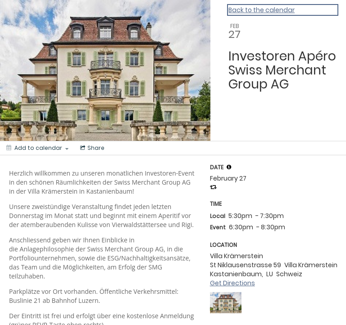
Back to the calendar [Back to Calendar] (261, 9)
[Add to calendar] (37, 148)
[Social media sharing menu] (91, 148)
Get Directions (232, 283)
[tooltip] (229, 167)
